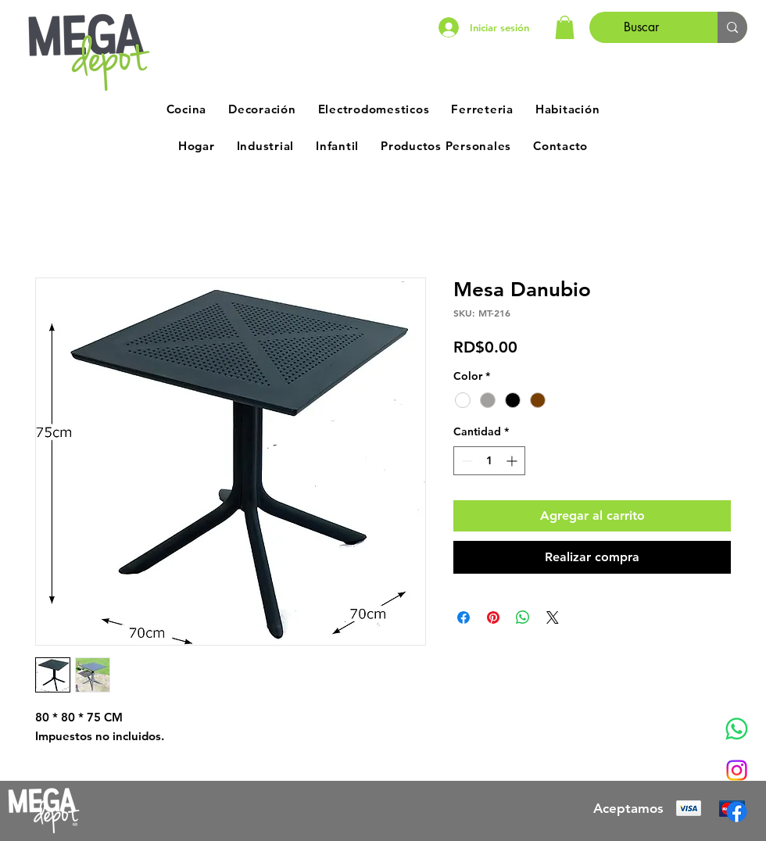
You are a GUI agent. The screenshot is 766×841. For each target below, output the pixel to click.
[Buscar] (642, 27)
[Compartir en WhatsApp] (523, 617)
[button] (564, 27)
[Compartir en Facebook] (463, 617)
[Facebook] (736, 811)
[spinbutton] (489, 460)
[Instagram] (736, 770)
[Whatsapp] (736, 729)
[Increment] (513, 460)
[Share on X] (552, 617)
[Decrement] (465, 460)
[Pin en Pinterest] (493, 617)
